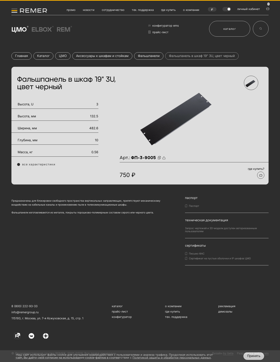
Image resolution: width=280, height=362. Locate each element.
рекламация (226, 306)
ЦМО (19, 29)
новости (88, 10)
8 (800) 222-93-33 (24, 306)
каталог (229, 29)
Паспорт (194, 205)
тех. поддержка (143, 10)
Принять (253, 356)
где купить (168, 10)
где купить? (256, 169)
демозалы (225, 311)
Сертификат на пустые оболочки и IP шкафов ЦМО (220, 258)
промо (71, 10)
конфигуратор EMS (163, 25)
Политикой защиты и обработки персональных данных (171, 357)
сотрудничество (113, 10)
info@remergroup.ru (24, 312)
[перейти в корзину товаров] (267, 8)
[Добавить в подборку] (260, 175)
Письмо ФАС (196, 253)
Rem (64, 29)
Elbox (42, 29)
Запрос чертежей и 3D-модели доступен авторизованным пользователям (221, 230)
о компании (191, 10)
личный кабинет (248, 9)
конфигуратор (122, 317)
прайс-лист (158, 32)
